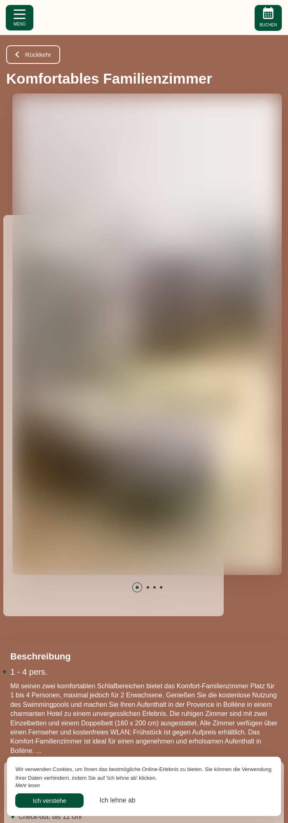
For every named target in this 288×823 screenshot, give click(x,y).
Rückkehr (33, 54)
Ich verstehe (49, 800)
